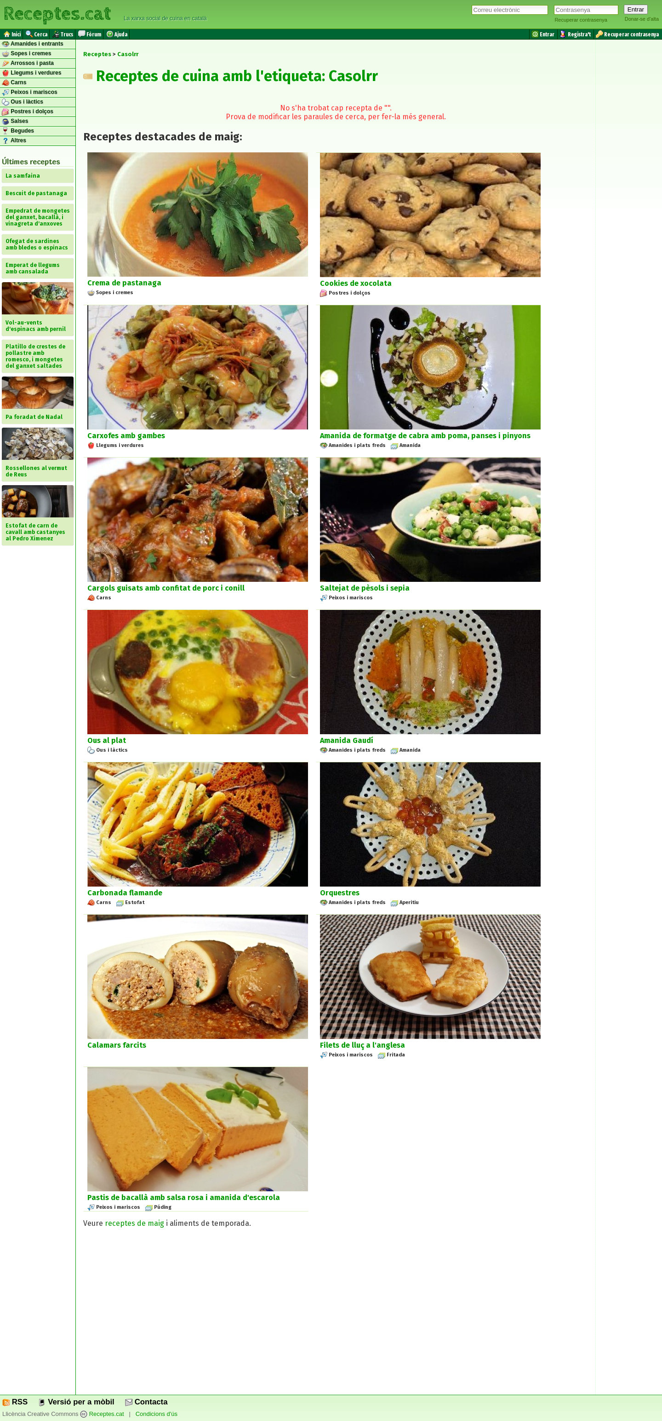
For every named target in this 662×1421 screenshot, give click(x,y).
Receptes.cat (57, 13)
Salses (15, 121)
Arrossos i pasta (28, 63)
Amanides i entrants (32, 44)
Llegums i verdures (31, 73)
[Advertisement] (335, 1315)
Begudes (18, 131)
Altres (14, 141)
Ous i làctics (22, 102)
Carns (14, 83)
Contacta (146, 1402)
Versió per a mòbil (76, 1402)
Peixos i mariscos (29, 92)
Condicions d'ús (156, 1414)
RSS (15, 1402)
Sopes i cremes (26, 54)
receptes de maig (134, 1223)
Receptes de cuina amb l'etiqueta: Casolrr (230, 76)
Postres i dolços (27, 112)
